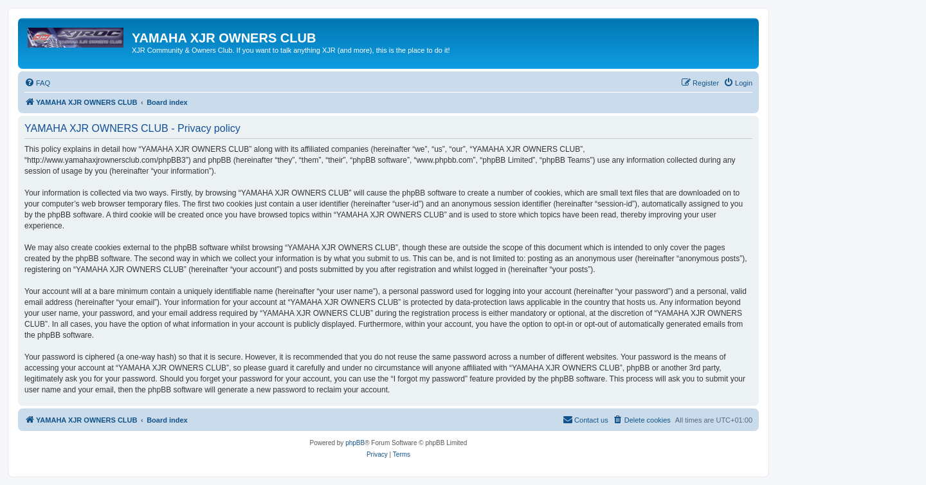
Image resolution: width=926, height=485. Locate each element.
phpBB (355, 442)
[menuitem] (37, 83)
